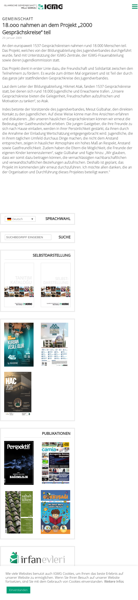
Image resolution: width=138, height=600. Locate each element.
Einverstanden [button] (18, 590)
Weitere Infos (114, 581)
